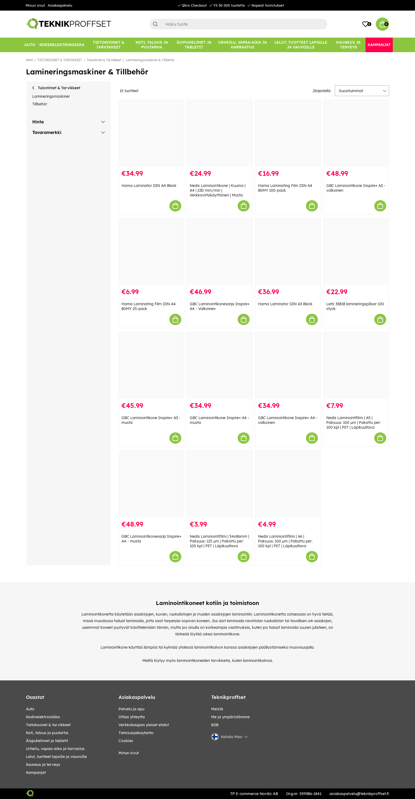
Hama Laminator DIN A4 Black (149, 185)
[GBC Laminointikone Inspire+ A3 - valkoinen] (356, 133)
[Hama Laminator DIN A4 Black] (151, 133)
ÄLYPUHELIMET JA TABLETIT (47, 740)
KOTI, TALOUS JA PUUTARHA (47, 732)
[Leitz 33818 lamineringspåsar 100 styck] (356, 252)
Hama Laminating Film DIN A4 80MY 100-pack (285, 188)
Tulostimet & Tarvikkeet (104, 60)
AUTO (30, 709)
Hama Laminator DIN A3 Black (285, 304)
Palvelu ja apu (131, 709)
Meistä (217, 709)
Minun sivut (35, 5)
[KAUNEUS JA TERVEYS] (348, 45)
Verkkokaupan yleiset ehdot (144, 724)
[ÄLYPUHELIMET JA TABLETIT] (194, 45)
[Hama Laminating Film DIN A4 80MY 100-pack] (288, 133)
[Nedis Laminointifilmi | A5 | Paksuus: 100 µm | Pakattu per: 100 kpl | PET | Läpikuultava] (356, 365)
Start (29, 60)
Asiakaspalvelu (60, 5)
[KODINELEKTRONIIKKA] (62, 45)
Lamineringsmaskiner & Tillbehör (150, 60)
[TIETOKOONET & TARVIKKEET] (108, 45)
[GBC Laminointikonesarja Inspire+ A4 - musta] (151, 484)
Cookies (126, 740)
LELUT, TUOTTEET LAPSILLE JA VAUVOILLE (56, 756)
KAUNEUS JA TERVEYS (43, 764)
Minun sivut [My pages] (129, 753)
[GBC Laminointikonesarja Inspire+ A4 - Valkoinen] (220, 252)
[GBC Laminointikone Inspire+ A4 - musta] (220, 365)
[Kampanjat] (379, 45)
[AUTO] (29, 45)
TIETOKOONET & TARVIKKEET (59, 60)
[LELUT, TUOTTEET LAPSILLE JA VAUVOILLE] (301, 45)
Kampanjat (36, 772)
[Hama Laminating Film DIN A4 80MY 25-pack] (151, 252)
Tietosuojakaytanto (136, 732)
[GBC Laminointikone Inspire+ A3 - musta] (151, 365)
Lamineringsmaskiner (51, 96)
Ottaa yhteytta (132, 717)
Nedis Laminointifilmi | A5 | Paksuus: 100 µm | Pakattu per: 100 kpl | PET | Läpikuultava (353, 422)
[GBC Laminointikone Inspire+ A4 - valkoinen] (288, 365)
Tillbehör (39, 104)
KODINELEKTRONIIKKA (43, 717)
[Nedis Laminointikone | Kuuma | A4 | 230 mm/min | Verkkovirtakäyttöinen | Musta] (220, 133)
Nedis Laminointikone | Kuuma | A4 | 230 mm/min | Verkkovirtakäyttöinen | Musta (217, 190)
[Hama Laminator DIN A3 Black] (288, 252)
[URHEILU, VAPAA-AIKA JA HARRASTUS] (242, 45)
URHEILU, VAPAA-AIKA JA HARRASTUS (55, 748)
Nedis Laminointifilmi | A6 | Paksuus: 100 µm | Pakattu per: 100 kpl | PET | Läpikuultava (285, 541)
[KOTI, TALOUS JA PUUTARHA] (151, 45)
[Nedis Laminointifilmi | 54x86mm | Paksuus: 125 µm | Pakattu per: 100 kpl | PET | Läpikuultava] (220, 484)
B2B (215, 724)
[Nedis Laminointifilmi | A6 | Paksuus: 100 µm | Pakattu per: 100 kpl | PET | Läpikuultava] (288, 484)
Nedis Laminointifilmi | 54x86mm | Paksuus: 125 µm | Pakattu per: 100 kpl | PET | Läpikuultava (219, 541)
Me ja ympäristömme (230, 717)
